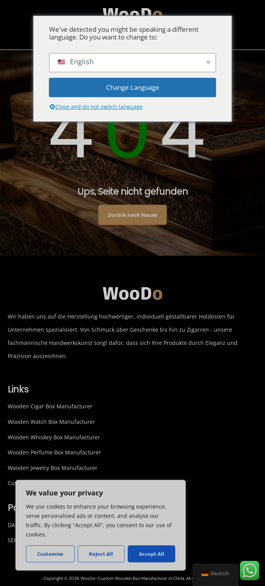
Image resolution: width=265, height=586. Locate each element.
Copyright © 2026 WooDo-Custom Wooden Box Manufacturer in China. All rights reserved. (132, 578)
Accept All (151, 553)
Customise (50, 553)
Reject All (101, 553)
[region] (100, 525)
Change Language (132, 87)
